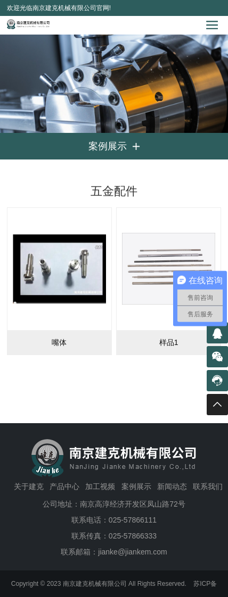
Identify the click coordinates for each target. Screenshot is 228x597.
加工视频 (100, 486)
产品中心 (64, 486)
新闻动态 (172, 486)
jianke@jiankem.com (132, 552)
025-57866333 (133, 536)
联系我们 (208, 486)
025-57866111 (133, 520)
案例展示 (136, 486)
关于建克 (29, 486)
